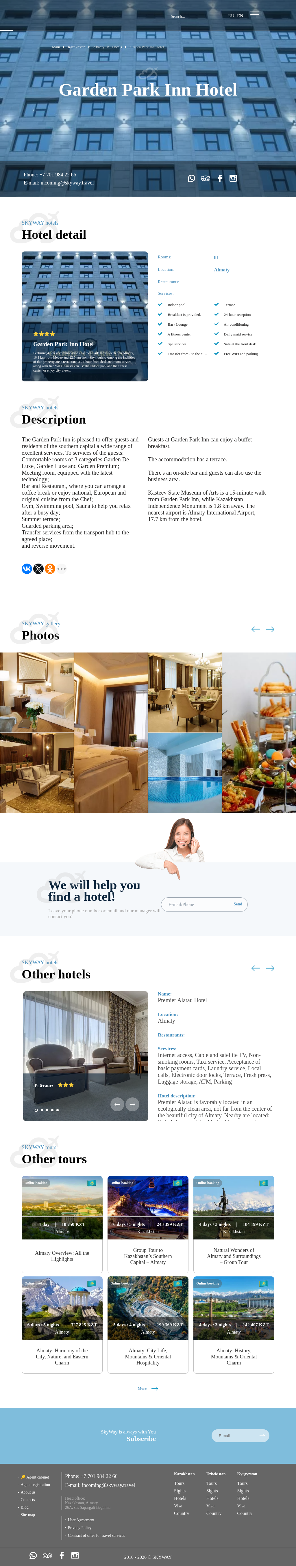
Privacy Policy (80, 1528)
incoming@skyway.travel (67, 183)
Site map (28, 1515)
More (148, 1388)
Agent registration (35, 1485)
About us (28, 1492)
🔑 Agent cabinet (35, 1477)
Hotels (180, 1498)
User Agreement (81, 1520)
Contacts (28, 1500)
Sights (180, 1490)
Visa (178, 1505)
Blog (24, 1507)
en (240, 15)
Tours (179, 1483)
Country (181, 1513)
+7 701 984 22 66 (57, 175)
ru (231, 15)
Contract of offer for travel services (96, 1535)
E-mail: (32, 183)
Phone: (32, 175)
